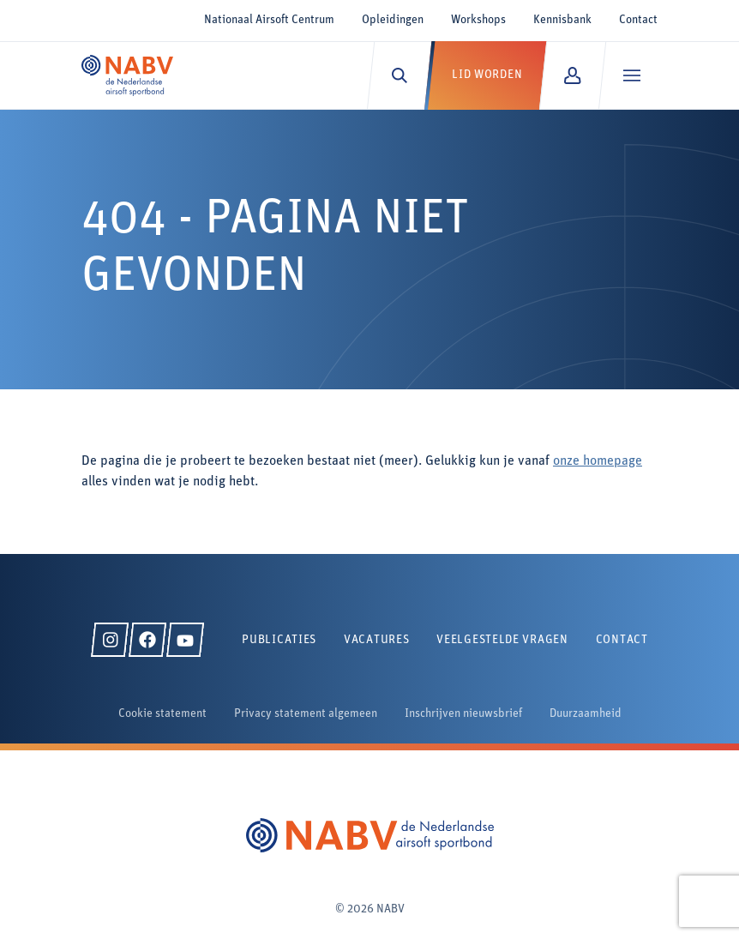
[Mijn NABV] (572, 75)
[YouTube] (185, 640)
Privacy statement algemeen (305, 713)
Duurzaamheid (586, 713)
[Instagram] (110, 640)
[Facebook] (147, 640)
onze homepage (597, 461)
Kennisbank (562, 20)
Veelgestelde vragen (502, 640)
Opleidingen (393, 20)
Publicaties (279, 640)
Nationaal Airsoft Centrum (269, 20)
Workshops (478, 20)
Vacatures (376, 640)
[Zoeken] (399, 75)
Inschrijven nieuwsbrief (463, 713)
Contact (638, 20)
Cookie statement (162, 713)
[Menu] (631, 75)
